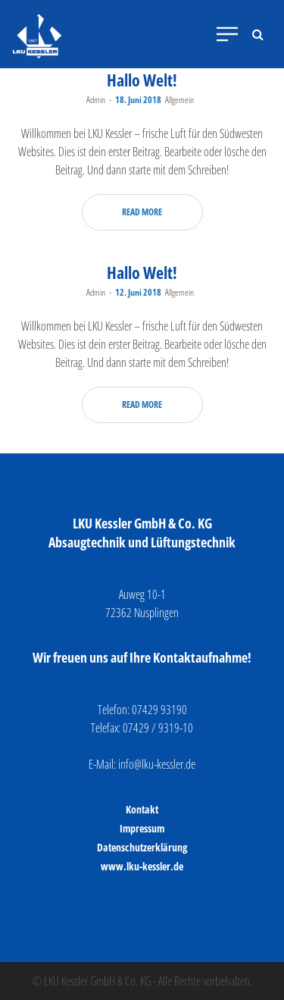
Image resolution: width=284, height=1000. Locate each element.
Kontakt (142, 809)
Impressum (142, 828)
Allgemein (179, 99)
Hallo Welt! (142, 79)
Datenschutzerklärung (142, 847)
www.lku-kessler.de (142, 866)
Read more (142, 211)
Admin (95, 99)
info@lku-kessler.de (156, 764)
